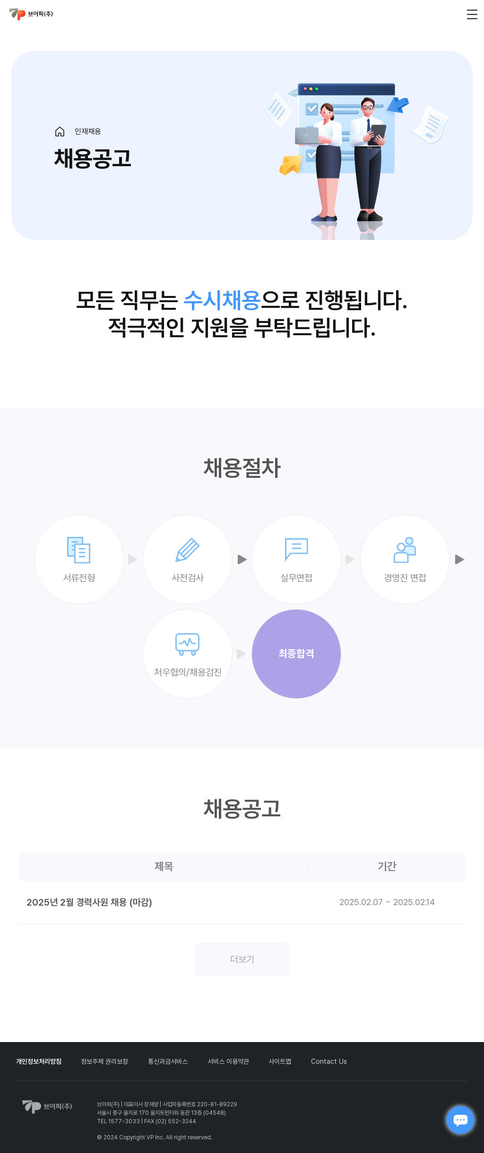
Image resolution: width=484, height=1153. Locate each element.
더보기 (242, 959)
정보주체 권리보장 (104, 1061)
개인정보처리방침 (38, 1061)
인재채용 (88, 131)
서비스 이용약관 (228, 1061)
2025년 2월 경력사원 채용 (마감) (89, 902)
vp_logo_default (31, 14)
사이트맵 (279, 1061)
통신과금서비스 (168, 1061)
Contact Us (329, 1061)
